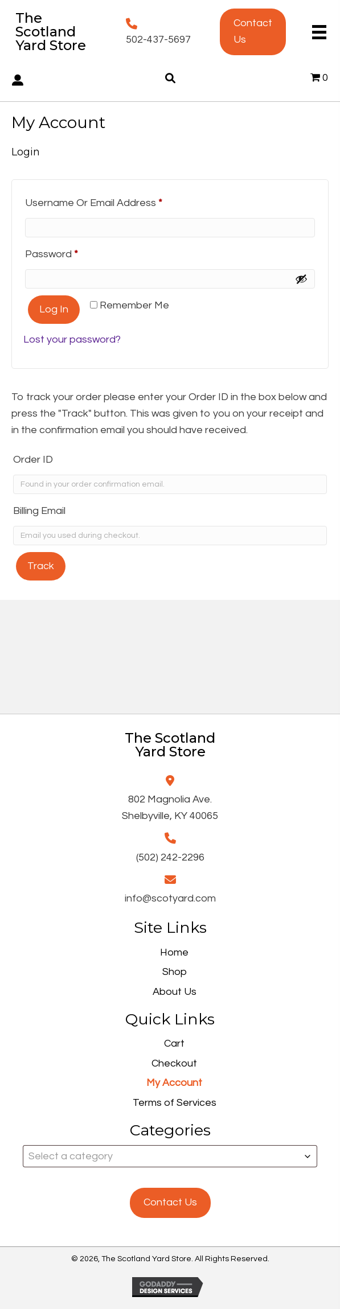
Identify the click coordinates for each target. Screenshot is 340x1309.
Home (174, 952)
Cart (174, 1043)
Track (40, 566)
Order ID (33, 459)
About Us (174, 991)
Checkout (174, 1063)
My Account (174, 1082)
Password (72, 252)
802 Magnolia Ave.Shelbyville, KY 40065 (170, 807)
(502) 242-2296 (170, 857)
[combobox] (170, 1156)
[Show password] (301, 279)
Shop (174, 971)
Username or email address (114, 200)
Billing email (39, 510)
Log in (53, 309)
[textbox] (170, 1156)
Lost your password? (72, 339)
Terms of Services (174, 1102)
